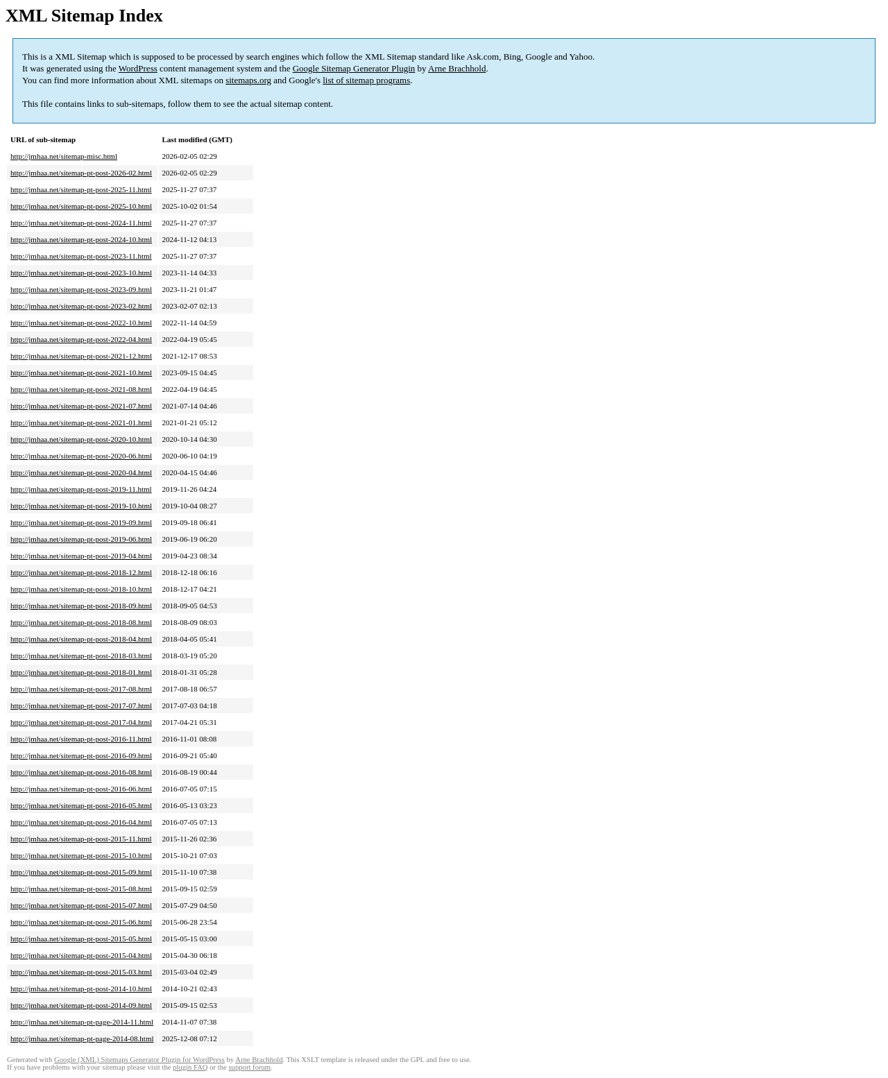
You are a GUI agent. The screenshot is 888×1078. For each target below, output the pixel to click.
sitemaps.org (248, 80)
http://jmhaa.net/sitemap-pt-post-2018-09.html (81, 605)
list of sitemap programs (366, 80)
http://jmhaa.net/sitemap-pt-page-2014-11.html (81, 1022)
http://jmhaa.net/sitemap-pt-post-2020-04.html (81, 472)
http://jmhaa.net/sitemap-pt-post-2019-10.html (81, 506)
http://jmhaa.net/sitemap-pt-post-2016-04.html (81, 822)
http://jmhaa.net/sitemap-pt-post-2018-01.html (81, 672)
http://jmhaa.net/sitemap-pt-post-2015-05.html (81, 938)
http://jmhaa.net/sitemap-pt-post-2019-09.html (81, 522)
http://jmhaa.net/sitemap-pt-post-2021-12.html (81, 356)
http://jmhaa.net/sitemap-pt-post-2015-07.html (81, 905)
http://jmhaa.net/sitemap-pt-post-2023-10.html (81, 272)
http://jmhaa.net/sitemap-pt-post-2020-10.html (81, 439)
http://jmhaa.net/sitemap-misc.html (63, 156)
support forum (249, 1067)
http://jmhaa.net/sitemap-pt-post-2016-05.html (81, 805)
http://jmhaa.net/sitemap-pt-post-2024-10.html (81, 239)
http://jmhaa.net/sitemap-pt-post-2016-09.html (81, 755)
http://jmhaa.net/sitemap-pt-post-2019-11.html (81, 489)
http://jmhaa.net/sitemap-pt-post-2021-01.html (81, 422)
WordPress (138, 68)
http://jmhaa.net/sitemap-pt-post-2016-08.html (81, 772)
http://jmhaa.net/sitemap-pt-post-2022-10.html (81, 322)
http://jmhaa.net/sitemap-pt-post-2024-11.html (81, 223)
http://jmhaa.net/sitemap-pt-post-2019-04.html (81, 555)
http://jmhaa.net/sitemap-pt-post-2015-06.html (81, 922)
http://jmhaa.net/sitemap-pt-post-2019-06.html (81, 539)
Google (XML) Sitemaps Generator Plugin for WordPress (139, 1059)
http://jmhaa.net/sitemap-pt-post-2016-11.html (81, 739)
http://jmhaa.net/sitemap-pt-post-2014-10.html (81, 988)
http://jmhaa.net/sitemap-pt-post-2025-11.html (81, 189)
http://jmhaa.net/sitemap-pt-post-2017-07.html (81, 705)
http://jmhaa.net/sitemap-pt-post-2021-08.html (81, 389)
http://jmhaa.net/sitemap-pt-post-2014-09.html (81, 1005)
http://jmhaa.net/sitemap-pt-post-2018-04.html (81, 639)
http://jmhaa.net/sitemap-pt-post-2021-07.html (81, 406)
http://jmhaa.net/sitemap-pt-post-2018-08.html (81, 622)
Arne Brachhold (457, 68)
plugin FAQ (190, 1067)
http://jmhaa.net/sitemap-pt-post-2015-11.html (81, 839)
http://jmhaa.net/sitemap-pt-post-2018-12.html (81, 572)
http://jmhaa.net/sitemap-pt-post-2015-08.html (81, 888)
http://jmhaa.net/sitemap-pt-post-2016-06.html (81, 789)
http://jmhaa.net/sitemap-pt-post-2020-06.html (81, 456)
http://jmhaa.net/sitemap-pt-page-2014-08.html (82, 1038)
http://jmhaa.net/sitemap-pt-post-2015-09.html (81, 872)
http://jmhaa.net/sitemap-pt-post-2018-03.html (81, 655)
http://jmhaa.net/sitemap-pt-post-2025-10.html (81, 206)
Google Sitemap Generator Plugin (354, 68)
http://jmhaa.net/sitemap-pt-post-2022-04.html (81, 339)
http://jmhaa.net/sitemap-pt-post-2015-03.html (81, 972)
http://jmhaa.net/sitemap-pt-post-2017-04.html (81, 722)
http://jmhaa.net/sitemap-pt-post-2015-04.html (81, 955)
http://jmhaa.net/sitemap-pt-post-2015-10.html (81, 855)
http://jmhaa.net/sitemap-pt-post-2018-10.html (81, 589)
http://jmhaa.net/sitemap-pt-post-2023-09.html (81, 289)
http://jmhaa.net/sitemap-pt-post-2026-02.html (81, 173)
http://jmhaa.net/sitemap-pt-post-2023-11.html (81, 256)
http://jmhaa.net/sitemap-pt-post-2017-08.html (81, 689)
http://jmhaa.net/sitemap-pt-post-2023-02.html (81, 306)
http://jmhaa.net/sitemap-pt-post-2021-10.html (81, 372)
